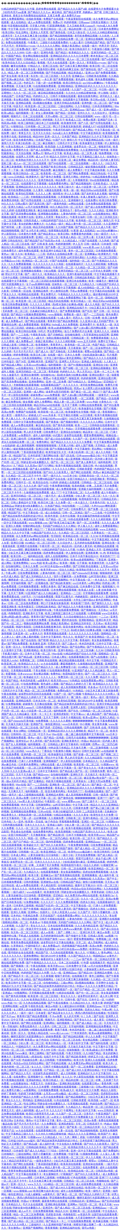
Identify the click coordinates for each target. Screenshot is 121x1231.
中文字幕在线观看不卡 (107, 274)
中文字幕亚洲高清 (90, 133)
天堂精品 (100, 445)
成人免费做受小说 (35, 539)
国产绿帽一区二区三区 (76, 368)
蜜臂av (47, 378)
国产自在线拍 (29, 640)
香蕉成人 (60, 788)
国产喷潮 (43, 640)
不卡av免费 (56, 1016)
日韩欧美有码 (112, 650)
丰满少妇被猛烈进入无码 (67, 811)
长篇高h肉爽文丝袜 (68, 69)
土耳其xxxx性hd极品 (35, 364)
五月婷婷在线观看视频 (87, 542)
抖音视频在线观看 (18, 25)
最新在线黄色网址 (88, 96)
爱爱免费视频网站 (94, 435)
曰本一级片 (33, 52)
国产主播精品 (36, 781)
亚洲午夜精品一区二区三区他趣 (76, 650)
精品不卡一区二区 (16, 287)
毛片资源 (60, 257)
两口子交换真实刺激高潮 (67, 126)
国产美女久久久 (87, 767)
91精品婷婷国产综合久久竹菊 (58, 220)
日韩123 (6, 888)
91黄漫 (74, 230)
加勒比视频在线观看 (58, 338)
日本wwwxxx (25, 673)
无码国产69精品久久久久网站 (60, 526)
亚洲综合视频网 (94, 39)
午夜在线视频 (9, 694)
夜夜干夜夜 (113, 989)
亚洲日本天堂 (104, 620)
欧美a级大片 (9, 317)
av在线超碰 (8, 445)
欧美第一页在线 (34, 821)
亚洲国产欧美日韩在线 (54, 166)
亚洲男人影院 (78, 707)
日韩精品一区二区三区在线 (97, 482)
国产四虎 (45, 727)
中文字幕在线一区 (105, 129)
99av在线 (57, 653)
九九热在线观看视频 (62, 952)
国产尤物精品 (56, 334)
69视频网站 (21, 992)
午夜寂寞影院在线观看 (79, 19)
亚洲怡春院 (17, 388)
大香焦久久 (105, 401)
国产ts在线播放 (110, 59)
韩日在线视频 (30, 919)
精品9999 (38, 136)
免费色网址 (43, 442)
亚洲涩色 (48, 1207)
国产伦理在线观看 (100, 123)
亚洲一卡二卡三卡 (104, 371)
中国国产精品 (14, 56)
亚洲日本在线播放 (76, 281)
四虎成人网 (12, 69)
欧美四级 (50, 146)
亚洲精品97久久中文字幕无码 (96, 136)
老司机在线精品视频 (87, 529)
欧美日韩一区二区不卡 (83, 838)
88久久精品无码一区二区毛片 (67, 207)
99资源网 (50, 647)
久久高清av (31, 465)
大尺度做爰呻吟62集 (40, 610)
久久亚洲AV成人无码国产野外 (97, 321)
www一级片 (101, 116)
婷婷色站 (85, 176)
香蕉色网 (23, 109)
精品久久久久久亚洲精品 (104, 804)
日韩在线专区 (16, 240)
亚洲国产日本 (105, 119)
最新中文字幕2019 (85, 885)
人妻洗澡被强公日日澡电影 (43, 855)
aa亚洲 (23, 1006)
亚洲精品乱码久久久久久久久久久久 (96, 86)
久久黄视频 (47, 976)
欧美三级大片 (67, 186)
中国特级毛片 (33, 945)
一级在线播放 (10, 949)
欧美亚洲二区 (9, 663)
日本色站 (6, 821)
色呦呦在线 (84, 878)
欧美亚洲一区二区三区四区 (41, 106)
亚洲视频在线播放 (48, 213)
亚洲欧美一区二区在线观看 (85, 1211)
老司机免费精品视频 (86, 35)
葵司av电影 (81, 210)
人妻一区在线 (24, 227)
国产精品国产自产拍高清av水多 (43, 240)
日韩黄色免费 (98, 771)
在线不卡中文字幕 (54, 1056)
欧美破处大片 (32, 677)
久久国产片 (14, 459)
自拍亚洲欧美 (97, 479)
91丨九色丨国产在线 (93, 1016)
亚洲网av (33, 912)
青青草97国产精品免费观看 (63, 321)
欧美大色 (79, 1060)
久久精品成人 (70, 240)
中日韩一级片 (107, 89)
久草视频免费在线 (68, 197)
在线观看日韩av (91, 1083)
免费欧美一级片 (73, 314)
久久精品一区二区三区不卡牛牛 (24, 475)
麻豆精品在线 (44, 425)
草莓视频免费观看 (16, 737)
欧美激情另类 (69, 123)
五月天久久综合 (42, 133)
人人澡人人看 (108, 1154)
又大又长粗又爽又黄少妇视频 (31, 35)
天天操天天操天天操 (80, 1046)
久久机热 (104, 35)
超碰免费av (36, 395)
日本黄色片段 (98, 502)
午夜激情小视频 (101, 49)
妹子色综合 (51, 821)
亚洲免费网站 (37, 381)
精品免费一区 (63, 180)
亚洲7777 (102, 798)
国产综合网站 (78, 647)
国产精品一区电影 (65, 113)
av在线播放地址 (102, 213)
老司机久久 (106, 96)
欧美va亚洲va (50, 563)
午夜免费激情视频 (60, 485)
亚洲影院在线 (21, 1056)
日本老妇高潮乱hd (11, 1107)
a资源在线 (36, 1056)
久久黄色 (38, 190)
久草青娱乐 (98, 532)
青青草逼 (23, 317)
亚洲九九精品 (16, 207)
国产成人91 (42, 351)
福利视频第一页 (25, 113)
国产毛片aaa (8, 1016)
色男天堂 (104, 45)
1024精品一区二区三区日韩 (40, 542)
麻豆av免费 (103, 932)
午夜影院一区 (53, 801)
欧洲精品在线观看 (29, 294)
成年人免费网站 (43, 401)
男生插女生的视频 (21, 831)
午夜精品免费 (31, 915)
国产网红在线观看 (81, 472)
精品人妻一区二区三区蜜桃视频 (26, 72)
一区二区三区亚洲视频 (39, 767)
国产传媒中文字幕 (76, 935)
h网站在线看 (48, 764)
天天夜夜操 (75, 348)
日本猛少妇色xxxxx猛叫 (54, 418)
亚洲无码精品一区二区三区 (73, 270)
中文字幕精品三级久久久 (91, 156)
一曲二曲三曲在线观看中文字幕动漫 (84, 734)
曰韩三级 (93, 1177)
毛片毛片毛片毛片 (23, 351)
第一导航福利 (10, 1026)
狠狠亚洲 (74, 378)
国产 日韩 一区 (102, 311)
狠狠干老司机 (63, 976)
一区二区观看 (87, 398)
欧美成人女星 (86, 589)
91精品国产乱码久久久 (44, 532)
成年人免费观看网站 (13, 19)
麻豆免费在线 (14, 401)
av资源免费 (43, 459)
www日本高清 (70, 724)
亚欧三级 (6, 163)
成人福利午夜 (107, 875)
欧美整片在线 (9, 136)
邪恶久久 (78, 317)
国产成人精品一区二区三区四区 (26, 1221)
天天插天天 (91, 774)
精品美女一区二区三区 (96, 432)
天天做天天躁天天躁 (17, 724)
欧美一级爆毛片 (98, 281)
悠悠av (77, 388)
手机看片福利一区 (13, 653)
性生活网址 (22, 32)
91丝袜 (108, 757)
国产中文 (112, 878)
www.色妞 (92, 401)
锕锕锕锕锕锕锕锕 (83, 720)
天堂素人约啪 (38, 25)
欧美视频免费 (111, 133)
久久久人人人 (49, 677)
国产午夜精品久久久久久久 (21, 180)
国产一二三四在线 (43, 49)
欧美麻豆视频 (101, 1221)
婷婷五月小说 (96, 1056)
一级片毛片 (50, 495)
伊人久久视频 (72, 193)
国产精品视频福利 (81, 183)
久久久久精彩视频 (95, 264)
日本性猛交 (8, 361)
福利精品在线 (36, 556)
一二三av (103, 616)
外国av (31, 408)
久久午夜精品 (83, 106)
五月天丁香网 (70, 405)
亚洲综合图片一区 (99, 375)
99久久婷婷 (7, 210)
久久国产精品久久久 (55, 200)
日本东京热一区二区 (45, 700)
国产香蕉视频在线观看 (67, 875)
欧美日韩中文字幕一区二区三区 (24, 982)
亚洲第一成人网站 (34, 391)
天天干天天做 (24, 774)
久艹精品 (18, 465)
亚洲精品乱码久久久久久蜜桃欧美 (67, 731)
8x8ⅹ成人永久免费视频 (66, 133)
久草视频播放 (82, 539)
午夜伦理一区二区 (63, 267)
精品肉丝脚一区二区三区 (83, 29)
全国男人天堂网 (25, 156)
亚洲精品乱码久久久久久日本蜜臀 (69, 56)
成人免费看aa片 (15, 321)
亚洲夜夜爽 (92, 553)
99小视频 (85, 724)
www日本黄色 (110, 613)
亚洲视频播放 (90, 875)
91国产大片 (59, 139)
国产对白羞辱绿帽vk (17, 39)
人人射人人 (110, 361)
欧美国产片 (29, 459)
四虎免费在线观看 (53, 553)
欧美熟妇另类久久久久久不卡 (33, 160)
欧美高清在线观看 (71, 1164)
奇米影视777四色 (80, 603)
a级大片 (40, 338)
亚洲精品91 (50, 1217)
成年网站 (54, 868)
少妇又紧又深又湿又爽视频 (104, 307)
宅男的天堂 (54, 643)
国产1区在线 (67, 455)
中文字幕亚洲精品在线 (91, 139)
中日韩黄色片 (112, 512)
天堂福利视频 (19, 583)
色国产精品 (99, 344)
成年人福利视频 (42, 435)
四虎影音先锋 (54, 1214)
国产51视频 (74, 694)
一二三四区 (83, 506)
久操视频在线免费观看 (37, 492)
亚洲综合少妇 (101, 364)
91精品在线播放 (62, 814)
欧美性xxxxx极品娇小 (80, 851)
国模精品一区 (109, 633)
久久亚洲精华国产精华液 (94, 150)
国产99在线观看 (57, 163)
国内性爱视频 (54, 841)
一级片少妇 (67, 855)
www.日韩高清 (106, 1110)
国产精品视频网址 (43, 979)
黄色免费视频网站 (105, 79)
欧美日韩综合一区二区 (54, 29)
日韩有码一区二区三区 (24, 734)
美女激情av (14, 1228)
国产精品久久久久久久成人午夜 (93, 227)
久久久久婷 (30, 485)
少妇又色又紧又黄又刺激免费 (86, 418)
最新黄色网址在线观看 (55, 1201)
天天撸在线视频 (43, 704)
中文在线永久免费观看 (69, 1144)
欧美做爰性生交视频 (91, 143)
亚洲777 (103, 1177)
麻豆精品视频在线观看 (51, 92)
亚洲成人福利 (55, 825)
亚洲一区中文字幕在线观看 (86, 1150)
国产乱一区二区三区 (63, 462)
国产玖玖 (87, 311)
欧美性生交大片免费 (102, 814)
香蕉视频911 (109, 411)
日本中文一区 (97, 999)
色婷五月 (29, 82)
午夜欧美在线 (28, 69)
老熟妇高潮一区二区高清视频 (35, 814)
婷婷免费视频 (21, 354)
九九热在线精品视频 (35, 1003)
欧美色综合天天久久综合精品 (19, 62)
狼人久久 (80, 952)
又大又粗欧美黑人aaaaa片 (81, 25)
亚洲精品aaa (95, 381)
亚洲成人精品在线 (40, 109)
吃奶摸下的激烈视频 (30, 1093)
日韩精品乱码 (77, 1201)
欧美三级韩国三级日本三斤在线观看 (49, 89)
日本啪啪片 (8, 1154)
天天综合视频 (24, 153)
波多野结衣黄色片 (88, 996)
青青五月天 (25, 133)
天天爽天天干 (16, 791)
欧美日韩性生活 (72, 82)
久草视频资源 (81, 180)
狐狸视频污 (109, 586)
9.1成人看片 (76, 42)
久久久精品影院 (94, 757)
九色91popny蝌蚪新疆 (45, 398)
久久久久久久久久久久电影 (48, 264)
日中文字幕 (17, 1019)
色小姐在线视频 (104, 465)
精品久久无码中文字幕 (62, 156)
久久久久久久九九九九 (95, 915)
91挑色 (81, 549)
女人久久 (112, 502)
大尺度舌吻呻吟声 (21, 398)
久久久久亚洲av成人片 (23, 771)
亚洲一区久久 (77, 62)
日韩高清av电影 (105, 1170)
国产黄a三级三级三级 (102, 808)
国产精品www (41, 774)
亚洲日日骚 (42, 448)
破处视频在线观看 (95, 166)
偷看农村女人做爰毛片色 (55, 959)
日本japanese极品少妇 (88, 455)
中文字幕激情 (82, 448)
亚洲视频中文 (76, 200)
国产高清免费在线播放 (24, 213)
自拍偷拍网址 (14, 566)
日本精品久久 (91, 761)
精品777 (97, 391)
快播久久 (10, 1197)
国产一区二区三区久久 (98, 673)
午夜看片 (33, 42)
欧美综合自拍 (41, 482)
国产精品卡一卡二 (56, 1221)
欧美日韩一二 (19, 556)
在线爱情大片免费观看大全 (43, 630)
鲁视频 (41, 62)
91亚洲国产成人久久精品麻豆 (42, 593)
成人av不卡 (42, 156)
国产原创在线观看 (34, 1107)
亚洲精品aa (7, 506)
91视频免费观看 (89, 1154)
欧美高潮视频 (63, 831)
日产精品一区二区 (56, 519)
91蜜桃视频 (94, 613)
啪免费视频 (105, 153)
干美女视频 (39, 670)
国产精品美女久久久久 (61, 1013)
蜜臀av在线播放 (94, 351)
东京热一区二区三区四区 (44, 76)
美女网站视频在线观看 (36, 56)
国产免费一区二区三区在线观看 (63, 247)
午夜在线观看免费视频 (66, 610)
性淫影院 (56, 536)
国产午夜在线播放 (58, 1003)
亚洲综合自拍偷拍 (71, 432)
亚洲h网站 (49, 1023)
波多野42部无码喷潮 (57, 391)
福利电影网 (105, 462)
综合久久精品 (67, 569)
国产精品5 (61, 52)
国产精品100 (85, 972)
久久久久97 (47, 902)
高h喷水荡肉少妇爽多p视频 (68, 304)
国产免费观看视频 (106, 72)
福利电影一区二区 (80, 260)
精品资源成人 (76, 72)
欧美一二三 (81, 425)
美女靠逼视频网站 (102, 640)
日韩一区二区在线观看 (74, 868)
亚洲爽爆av (91, 254)
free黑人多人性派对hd (31, 801)
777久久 (64, 630)
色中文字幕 (93, 660)
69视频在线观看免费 (41, 1029)
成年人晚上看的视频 (28, 636)
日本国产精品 (24, 96)
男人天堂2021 (85, 371)
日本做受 (106, 244)
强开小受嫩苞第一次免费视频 (70, 576)
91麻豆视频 (109, 630)
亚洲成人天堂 (94, 549)
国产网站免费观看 (78, 173)
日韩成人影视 (9, 344)
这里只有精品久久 (77, 479)
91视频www (108, 764)
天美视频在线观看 (21, 670)
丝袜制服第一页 (76, 1050)
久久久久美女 (81, 814)
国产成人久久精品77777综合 (41, 1150)
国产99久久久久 (111, 304)
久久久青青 (20, 1137)
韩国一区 (95, 411)
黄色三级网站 (97, 976)
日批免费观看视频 (28, 573)
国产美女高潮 (9, 76)
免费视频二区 (28, 660)
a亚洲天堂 (7, 35)
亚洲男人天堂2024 (69, 361)
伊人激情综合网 (59, 291)
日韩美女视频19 (99, 22)
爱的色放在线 (70, 620)
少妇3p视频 (50, 270)
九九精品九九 (87, 284)
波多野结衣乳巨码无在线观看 (35, 694)
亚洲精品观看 (24, 103)
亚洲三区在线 (51, 66)
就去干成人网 (104, 858)
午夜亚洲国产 (60, 378)
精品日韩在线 (98, 173)
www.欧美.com (91, 247)
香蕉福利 (85, 640)
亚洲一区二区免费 (56, 381)
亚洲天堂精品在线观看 (67, 103)
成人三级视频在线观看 (31, 794)
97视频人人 (93, 952)
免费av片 (58, 22)
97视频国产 (67, 1174)
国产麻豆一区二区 (107, 277)
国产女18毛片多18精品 (34, 230)
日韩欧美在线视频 (96, 76)
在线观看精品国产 (51, 385)
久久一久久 (108, 495)
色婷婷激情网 (63, 244)
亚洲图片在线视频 (27, 546)
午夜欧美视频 (49, 922)
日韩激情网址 (36, 438)
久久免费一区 (63, 502)
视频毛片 (16, 116)
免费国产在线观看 (53, 19)
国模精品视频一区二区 (14, 89)
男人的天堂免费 (33, 432)
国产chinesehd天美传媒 (85, 573)
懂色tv (29, 1120)
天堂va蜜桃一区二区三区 (59, 116)
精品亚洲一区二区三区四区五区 (101, 1107)
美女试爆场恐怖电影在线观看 (94, 516)
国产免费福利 (111, 1150)
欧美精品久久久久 (79, 52)
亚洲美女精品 (42, 657)
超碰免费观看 (54, 1036)
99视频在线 (63, 1177)
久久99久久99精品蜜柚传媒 (102, 32)
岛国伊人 (45, 912)
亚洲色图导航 (19, 600)
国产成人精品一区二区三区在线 (93, 848)
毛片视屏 (112, 354)
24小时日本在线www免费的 (56, 566)
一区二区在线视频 (78, 163)
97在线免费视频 (30, 684)
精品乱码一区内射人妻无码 (103, 160)
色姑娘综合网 (30, 1060)
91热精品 (74, 680)
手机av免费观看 (79, 291)
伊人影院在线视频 (18, 395)
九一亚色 (18, 821)
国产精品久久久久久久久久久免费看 (72, 442)
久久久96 (16, 778)
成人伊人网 (112, 922)
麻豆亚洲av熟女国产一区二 (99, 778)
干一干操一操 (16, 170)
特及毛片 (18, 106)
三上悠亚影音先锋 (92, 811)
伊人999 (45, 1050)
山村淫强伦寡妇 (76, 257)
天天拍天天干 (111, 1023)
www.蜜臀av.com (71, 801)
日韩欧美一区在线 (21, 291)
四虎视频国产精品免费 (38, 170)
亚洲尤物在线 (46, 180)
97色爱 (85, 962)
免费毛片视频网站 (48, 687)
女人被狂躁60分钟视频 (72, 1006)
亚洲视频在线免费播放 (66, 150)
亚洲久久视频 (14, 526)
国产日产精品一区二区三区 (29, 841)
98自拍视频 (69, 506)
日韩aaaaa (83, 22)
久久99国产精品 (92, 1053)
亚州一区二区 (96, 297)
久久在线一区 (108, 247)
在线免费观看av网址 (92, 680)
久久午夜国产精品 (11, 509)
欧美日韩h (8, 32)
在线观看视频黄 (11, 307)
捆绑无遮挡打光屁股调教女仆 (28, 1036)
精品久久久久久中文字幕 (15, 532)
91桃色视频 (93, 1137)
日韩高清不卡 (95, 1123)
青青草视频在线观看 (55, 633)
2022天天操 (42, 1127)
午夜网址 (68, 1110)
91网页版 (60, 59)
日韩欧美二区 (26, 344)
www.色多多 (49, 415)
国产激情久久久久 (102, 603)
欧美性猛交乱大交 (56, 452)
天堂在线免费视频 (85, 855)
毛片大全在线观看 (57, 62)
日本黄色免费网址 (108, 29)
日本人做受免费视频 (30, 858)
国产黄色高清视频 (63, 425)
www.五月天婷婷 (87, 341)
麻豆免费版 (80, 160)
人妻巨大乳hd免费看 (99, 781)
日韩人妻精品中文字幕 (24, 502)
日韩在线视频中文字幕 (101, 707)
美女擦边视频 (21, 99)
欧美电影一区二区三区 (89, 220)
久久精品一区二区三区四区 (102, 257)
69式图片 (58, 435)
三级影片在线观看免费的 (54, 42)
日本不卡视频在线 (71, 717)
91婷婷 (54, 482)
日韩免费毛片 (9, 250)
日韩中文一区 (24, 482)
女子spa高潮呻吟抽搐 (38, 284)
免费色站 (55, 673)
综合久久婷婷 (92, 865)
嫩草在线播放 (19, 66)
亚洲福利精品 (34, 1080)
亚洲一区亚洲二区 (61, 160)
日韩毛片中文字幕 (67, 143)
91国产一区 (60, 694)
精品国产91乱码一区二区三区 (52, 905)
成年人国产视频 (84, 445)
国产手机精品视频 (56, 72)
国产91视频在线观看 (80, 364)
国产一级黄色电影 (56, 203)
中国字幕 (73, 1154)
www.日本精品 (16, 176)
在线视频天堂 (98, 962)
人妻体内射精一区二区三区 (76, 213)
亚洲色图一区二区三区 (94, 103)
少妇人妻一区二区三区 (88, 495)
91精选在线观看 (65, 992)
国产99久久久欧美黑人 (56, 472)
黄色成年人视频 (84, 79)
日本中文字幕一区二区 (38, 653)
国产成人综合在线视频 (58, 438)
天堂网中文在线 (105, 982)
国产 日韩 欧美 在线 (42, 244)
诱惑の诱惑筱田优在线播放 (90, 1013)
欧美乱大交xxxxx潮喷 (37, 388)
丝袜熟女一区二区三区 (65, 284)
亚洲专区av (22, 741)
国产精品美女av (47, 234)
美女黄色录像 (100, 724)
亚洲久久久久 (102, 331)
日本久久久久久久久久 (48, 861)
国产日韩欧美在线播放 (86, 566)
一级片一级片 (9, 959)
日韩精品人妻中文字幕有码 (63, 744)
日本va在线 (70, 878)
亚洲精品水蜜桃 (55, 794)
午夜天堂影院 (74, 1053)
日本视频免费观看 (106, 250)
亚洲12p (89, 72)
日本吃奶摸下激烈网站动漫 (43, 455)
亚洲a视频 (54, 620)
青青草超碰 (98, 892)
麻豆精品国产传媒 (34, 519)
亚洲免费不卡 (88, 324)
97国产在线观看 (88, 240)
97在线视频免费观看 (59, 670)
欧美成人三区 (74, 119)
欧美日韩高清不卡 (80, 49)
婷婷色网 (112, 861)
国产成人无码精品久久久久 (36, 576)
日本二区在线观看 (33, 116)
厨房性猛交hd (101, 828)
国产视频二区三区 (11, 82)
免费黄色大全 (21, 150)
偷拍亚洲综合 (53, 724)
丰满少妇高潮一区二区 (28, 143)
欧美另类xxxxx (49, 569)
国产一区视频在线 (38, 583)
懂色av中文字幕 (53, 153)
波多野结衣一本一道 (52, 828)
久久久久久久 (71, 385)
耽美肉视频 (78, 485)
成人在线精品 (19, 22)
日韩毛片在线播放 (76, 737)
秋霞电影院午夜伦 (89, 499)
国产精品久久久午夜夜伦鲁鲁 (75, 606)
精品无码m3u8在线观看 (94, 190)
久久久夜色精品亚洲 (87, 925)
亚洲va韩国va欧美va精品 (15, 616)
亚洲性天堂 (77, 774)
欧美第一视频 (68, 563)
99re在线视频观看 (100, 180)
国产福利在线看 (99, 1043)
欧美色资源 (52, 516)
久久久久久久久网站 (49, 45)
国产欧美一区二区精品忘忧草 (99, 959)
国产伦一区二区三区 (25, 257)
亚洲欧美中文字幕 (33, 613)
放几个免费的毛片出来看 (78, 331)
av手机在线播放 (52, 99)
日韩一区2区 (58, 1050)
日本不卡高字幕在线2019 (36, 307)
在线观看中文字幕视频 (76, 99)
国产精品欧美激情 (60, 583)
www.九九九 (35, 1184)
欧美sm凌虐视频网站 (60, 328)
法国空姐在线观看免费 (21, 237)
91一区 (18, 1003)
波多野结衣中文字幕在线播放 (58, 942)
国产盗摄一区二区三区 (86, 754)
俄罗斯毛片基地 (60, 559)
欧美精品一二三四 (18, 197)
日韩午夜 (70, 999)
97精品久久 (34, 66)
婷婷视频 (47, 119)
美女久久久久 (20, 888)
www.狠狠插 (55, 314)
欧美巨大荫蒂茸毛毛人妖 (40, 1113)
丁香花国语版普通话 (33, 452)
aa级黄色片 (43, 680)
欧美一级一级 (72, 190)
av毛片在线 (47, 59)
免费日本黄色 (49, 586)
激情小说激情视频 (93, 882)
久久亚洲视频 (64, 146)
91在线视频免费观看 (45, 86)
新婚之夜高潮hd (71, 45)
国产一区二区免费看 (88, 522)
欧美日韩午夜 (49, 650)
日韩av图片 (21, 203)
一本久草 (47, 79)
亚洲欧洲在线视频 (18, 297)
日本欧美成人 (101, 183)
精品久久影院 (109, 1090)
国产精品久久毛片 (21, 1073)
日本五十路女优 (76, 32)
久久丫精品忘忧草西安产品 (17, 1160)
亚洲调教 (23, 1029)
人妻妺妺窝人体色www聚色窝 (65, 929)
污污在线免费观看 (43, 596)
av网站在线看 (76, 203)
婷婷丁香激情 (46, 257)
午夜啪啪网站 (64, 1060)
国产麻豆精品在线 (68, 586)
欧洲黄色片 (33, 176)
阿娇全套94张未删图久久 (35, 462)
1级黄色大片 (97, 596)
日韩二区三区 (38, 39)
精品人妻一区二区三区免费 (69, 401)
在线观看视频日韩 (79, 657)
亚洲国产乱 (51, 361)
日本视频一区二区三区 (38, 126)
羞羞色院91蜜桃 (46, 69)
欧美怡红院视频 (25, 193)
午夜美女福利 (78, 217)
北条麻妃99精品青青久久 (44, 311)
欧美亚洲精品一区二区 (102, 636)
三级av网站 (67, 982)
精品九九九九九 (17, 838)
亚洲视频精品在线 (106, 1066)
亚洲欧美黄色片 (70, 741)
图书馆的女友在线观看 (21, 952)
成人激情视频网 (25, 445)
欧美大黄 (23, 76)
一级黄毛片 (102, 395)
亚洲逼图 (6, 908)
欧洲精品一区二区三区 (35, 260)
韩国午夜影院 (24, 626)
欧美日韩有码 (102, 851)
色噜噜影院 (15, 613)
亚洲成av (7, 992)
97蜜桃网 (35, 1201)
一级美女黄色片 (43, 1160)
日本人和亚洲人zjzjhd (64, 912)
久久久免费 (92, 677)
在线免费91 (91, 200)
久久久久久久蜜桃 (40, 304)
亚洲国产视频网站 (33, 1228)
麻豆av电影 (51, 1006)
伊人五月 (78, 244)
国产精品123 (111, 1103)
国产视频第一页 (20, 966)
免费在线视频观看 (16, 42)
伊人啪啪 (103, 92)
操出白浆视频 (21, 129)
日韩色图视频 (44, 707)
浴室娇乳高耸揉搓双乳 (46, 1073)
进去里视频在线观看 (38, 589)
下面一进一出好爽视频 (49, 82)
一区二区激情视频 (98, 747)
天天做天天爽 (24, 86)
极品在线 (7, 1123)
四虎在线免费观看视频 (96, 872)
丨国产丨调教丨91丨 (67, 932)
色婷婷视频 (70, 22)
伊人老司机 (36, 741)
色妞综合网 (25, 499)
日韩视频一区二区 (29, 851)
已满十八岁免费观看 (30, 761)
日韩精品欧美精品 (85, 277)
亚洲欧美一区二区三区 (62, 784)
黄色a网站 (107, 952)
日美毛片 (89, 1113)
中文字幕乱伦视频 (68, 415)
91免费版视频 (14, 704)
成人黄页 (6, 415)
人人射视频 (8, 925)
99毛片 (42, 331)
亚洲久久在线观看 (95, 1060)
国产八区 (83, 123)
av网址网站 (94, 583)
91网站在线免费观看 (91, 405)
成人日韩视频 (64, 764)
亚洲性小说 (61, 49)
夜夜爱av (30, 1039)
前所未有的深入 (38, 888)
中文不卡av (44, 734)
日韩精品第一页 (80, 338)
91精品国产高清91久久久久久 (89, 831)
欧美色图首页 (26, 606)
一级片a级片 (18, 892)
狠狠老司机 (105, 146)
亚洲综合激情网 (30, 375)
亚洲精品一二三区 (71, 593)
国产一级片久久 (34, 274)
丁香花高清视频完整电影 (59, 529)
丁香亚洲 (101, 559)
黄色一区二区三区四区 (81, 250)
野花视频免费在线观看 (62, 1197)
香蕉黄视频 (51, 1228)
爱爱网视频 (45, 895)
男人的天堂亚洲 (74, 757)
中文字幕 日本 (81, 804)
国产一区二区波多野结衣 (97, 348)
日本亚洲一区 (21, 633)
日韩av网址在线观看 (107, 1086)
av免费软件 (25, 435)
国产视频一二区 (57, 1147)
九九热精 (104, 240)
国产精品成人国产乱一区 (74, 771)
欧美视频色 (42, 344)
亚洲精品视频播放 (100, 368)
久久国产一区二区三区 (84, 89)
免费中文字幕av (107, 341)
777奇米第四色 (79, 1033)
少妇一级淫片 (101, 234)
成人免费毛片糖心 (11, 1090)
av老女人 (56, 1117)
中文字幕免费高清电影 (106, 442)
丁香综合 (47, 751)
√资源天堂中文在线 (36, 929)
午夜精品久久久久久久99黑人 (75, 294)
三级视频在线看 (34, 146)
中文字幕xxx (78, 714)
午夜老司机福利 (62, 129)
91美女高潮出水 (15, 146)
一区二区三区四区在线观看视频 (47, 281)
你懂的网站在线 (42, 267)
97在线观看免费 (68, 398)
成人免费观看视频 (29, 324)
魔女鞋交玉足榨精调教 (70, 1009)
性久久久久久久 (17, 630)
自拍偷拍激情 (73, 334)
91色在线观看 (62, 1100)
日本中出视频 (10, 277)
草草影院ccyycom (26, 45)
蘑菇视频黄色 (33, 549)
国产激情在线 (58, 32)
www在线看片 (35, 892)
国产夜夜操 (52, 422)
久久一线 (56, 972)
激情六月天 (7, 143)
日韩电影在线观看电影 (33, 277)
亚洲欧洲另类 (36, 361)
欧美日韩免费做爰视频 (15, 304)
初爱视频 (11, 673)
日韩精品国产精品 (95, 42)
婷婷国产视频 (111, 1003)
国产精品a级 (33, 79)
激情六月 (72, 139)
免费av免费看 (53, 1076)
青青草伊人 (57, 344)
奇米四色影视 (87, 643)
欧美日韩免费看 (108, 200)
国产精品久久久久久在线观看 (100, 358)
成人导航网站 (96, 942)
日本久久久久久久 (35, 825)
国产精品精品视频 (73, 1036)
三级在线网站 (66, 106)
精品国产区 (20, 455)
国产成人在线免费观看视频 (101, 207)
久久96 (19, 254)
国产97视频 (110, 408)
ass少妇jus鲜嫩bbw (93, 82)
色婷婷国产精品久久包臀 (35, 972)
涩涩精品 (108, 381)
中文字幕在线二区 (73, 492)
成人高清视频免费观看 (73, 687)
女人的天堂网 (72, 1016)
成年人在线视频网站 (57, 556)
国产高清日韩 (37, 203)
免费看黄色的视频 (81, 234)
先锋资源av (51, 1083)
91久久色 (66, 808)
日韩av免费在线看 (59, 888)
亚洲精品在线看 (96, 861)
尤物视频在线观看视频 (43, 197)
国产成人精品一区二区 (89, 1023)
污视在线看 (35, 428)
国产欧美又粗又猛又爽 (62, 522)
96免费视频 (42, 720)
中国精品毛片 (109, 660)
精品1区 (6, 529)
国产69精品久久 (25, 338)
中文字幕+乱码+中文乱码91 (24, 29)
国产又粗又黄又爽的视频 (74, 66)
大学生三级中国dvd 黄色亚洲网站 (63, 358)
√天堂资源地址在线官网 (96, 334)
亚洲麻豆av (78, 76)
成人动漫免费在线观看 (89, 1184)
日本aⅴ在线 (45, 811)
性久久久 (68, 636)
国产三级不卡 (90, 801)
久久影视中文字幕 (11, 650)
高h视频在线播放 (43, 103)
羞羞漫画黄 (9, 546)
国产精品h (62, 647)
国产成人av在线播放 (48, 808)
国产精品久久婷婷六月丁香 (76, 684)
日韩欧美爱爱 (85, 469)
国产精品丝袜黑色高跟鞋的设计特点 (23, 516)
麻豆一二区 (17, 929)
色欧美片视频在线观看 (59, 781)
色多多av (36, 378)
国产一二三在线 (20, 334)
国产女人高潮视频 (16, 744)
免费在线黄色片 (29, 1026)
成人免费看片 (75, 170)
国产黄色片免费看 (51, 176)
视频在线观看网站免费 (60, 277)
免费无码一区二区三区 (71, 677)
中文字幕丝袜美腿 (95, 170)
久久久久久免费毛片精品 (99, 986)
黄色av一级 (7, 254)
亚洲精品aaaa (77, 109)
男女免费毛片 (49, 294)
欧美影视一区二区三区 (54, 173)
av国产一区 (106, 1100)
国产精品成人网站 (83, 129)
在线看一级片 (90, 45)
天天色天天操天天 (105, 1117)
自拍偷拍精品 (66, 885)
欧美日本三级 (38, 354)
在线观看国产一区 (62, 989)
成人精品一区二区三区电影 (84, 1093)
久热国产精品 (53, 506)
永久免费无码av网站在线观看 (33, 536)
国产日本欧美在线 (11, 902)
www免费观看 (52, 395)
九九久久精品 (97, 210)
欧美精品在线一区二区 (76, 536)
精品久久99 (62, 1211)
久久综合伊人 (100, 113)
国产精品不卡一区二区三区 (24, 976)
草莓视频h (36, 99)
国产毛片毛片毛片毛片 (27, 1123)
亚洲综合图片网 (107, 378)
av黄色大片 (36, 633)
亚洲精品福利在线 (70, 1228)
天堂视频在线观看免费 (49, 368)
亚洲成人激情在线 (91, 361)
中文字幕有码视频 (29, 959)
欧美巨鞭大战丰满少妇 (46, 1191)
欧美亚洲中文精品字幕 (54, 250)
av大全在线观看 (50, 663)
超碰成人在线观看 (36, 328)
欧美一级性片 (93, 1191)
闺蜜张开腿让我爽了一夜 (87, 1224)
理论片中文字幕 (14, 274)
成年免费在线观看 (29, 250)
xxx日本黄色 (80, 583)
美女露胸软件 (36, 600)
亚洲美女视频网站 (58, 579)
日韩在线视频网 (84, 116)
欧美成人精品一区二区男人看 (81, 153)
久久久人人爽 (44, 193)
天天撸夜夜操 (75, 351)
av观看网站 (30, 1090)
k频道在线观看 (53, 190)
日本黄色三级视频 (23, 905)
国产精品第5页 (56, 835)
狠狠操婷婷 (106, 573)
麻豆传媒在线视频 (48, 210)
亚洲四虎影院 (101, 606)
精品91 (76, 751)
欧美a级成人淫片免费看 (44, 969)
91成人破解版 (33, 1194)
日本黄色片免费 (27, 234)
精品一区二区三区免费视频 (40, 690)
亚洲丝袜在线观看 (33, 757)
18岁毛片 (26, 596)
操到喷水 (58, 193)
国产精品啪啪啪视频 (61, 35)
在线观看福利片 (75, 264)
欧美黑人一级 (105, 324)
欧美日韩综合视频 (26, 331)
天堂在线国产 (48, 915)
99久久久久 (7, 203)
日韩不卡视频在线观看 (63, 96)
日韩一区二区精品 (72, 512)
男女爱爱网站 (55, 331)
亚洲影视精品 (66, 86)
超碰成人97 (89, 126)
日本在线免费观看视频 (61, 925)
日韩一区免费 (93, 317)
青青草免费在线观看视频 (25, 942)
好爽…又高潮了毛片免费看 (102, 485)
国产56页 (21, 361)
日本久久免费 (73, 354)
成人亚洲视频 (73, 459)
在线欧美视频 (34, 19)
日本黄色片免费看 (36, 620)
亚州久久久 (84, 113)
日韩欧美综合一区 (89, 475)
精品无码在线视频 (43, 227)
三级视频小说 (86, 1086)
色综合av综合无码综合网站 (86, 888)
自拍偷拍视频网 (60, 774)
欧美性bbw (95, 949)
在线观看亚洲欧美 (25, 210)
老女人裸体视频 (45, 113)
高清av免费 (8, 411)
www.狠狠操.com (38, 522)
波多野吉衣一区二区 (85, 146)
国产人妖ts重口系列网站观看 (90, 328)
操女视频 (28, 401)
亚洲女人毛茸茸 (39, 32)
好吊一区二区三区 (107, 885)
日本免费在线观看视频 (98, 203)
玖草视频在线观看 (109, 536)
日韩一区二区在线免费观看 (23, 603)
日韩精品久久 (32, 59)
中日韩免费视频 (32, 778)
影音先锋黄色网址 (23, 139)
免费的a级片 (64, 690)
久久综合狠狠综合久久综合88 (80, 616)
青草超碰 (53, 371)
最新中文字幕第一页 (65, 767)
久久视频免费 (56, 818)
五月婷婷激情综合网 (52, 935)
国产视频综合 (89, 610)
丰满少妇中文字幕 (78, 1043)
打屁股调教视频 (56, 25)
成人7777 (56, 492)
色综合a (28, 1117)
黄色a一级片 (97, 697)
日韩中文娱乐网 (91, 751)
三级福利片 (106, 1039)
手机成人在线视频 (29, 935)
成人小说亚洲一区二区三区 (91, 186)
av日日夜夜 (86, 415)
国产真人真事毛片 (86, 462)
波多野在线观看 (73, 435)
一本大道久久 (19, 408)
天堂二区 (81, 942)
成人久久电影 (93, 304)
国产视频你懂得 (69, 422)
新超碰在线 (25, 136)
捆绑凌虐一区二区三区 (21, 579)
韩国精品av (99, 956)
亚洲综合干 (66, 210)
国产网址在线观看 (35, 321)
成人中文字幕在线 (26, 687)
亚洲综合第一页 (111, 542)
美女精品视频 (90, 1039)
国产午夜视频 (31, 908)
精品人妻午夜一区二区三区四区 (84, 223)
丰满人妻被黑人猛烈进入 (94, 197)
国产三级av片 (70, 643)
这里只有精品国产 (18, 835)
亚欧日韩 (88, 465)
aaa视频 (109, 935)
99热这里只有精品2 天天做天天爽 (67, 747)
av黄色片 (112, 956)
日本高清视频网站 (102, 106)
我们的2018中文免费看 (91, 700)
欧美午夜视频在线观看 (69, 465)
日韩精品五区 (76, 166)
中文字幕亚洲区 (101, 539)
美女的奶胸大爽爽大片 (31, 223)
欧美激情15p (107, 895)
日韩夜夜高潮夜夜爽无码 (47, 626)
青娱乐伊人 (62, 217)
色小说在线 (57, 459)
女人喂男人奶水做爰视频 (96, 388)
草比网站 (97, 448)
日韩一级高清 (92, 244)
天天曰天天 (27, 1127)
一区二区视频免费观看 (40, 788)
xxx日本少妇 (70, 475)
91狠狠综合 (17, 126)
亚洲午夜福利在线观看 (80, 274)
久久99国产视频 (64, 227)
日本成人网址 (59, 657)
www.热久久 (33, 751)
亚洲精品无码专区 (81, 623)
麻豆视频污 (49, 143)
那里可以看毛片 (64, 596)
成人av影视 (58, 307)
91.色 (103, 553)
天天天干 (59, 119)
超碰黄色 (28, 704)
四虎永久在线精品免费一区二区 (66, 39)
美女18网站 (20, 731)
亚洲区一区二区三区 (47, 237)
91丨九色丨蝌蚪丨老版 (72, 1137)
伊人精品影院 (31, 418)
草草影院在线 (32, 166)
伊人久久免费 (93, 1036)
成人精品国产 (95, 714)
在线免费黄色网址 (58, 183)
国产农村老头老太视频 (94, 193)
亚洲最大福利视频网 (90, 489)
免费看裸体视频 (100, 338)
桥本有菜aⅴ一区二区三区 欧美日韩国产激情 (48, 848)
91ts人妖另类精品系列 (28, 119)
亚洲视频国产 (51, 761)
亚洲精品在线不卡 (77, 307)
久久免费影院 (49, 1123)
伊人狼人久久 (14, 418)
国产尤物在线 (58, 351)
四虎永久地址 (88, 902)
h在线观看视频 (105, 126)
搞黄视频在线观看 (58, 230)
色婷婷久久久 (41, 96)
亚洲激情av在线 (50, 882)
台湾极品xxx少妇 (11, 260)
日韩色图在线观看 (13, 825)
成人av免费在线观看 (39, 22)
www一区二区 (60, 109)
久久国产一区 (81, 438)
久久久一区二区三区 (25, 92)
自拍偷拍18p (48, 375)
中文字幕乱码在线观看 (102, 291)
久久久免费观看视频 (20, 264)
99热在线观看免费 (78, 519)
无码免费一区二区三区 (15, 311)
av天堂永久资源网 (100, 270)
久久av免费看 (92, 492)
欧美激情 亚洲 (38, 643)
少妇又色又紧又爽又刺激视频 (25, 553)
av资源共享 (84, 1214)
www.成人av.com (10, 358)
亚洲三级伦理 (19, 438)
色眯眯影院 (82, 596)
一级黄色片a (20, 415)
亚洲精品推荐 (41, 291)
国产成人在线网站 (41, 150)
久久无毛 (65, 76)
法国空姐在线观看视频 (42, 489)
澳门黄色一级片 (80, 697)
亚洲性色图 (47, 52)
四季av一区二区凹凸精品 (54, 838)
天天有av (103, 610)
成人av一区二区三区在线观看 (83, 59)
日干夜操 (82, 563)
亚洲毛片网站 (71, 176)
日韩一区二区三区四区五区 (102, 217)
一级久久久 (97, 163)
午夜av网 (11, 573)
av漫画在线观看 (34, 1019)
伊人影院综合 (9, 234)
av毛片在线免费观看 (37, 207)
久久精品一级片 (55, 223)
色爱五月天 (37, 1083)
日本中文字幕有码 (51, 636)
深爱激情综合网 (55, 1107)
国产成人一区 (94, 109)
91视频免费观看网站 (35, 314)
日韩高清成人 (32, 220)
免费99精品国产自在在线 (51, 479)
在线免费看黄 (91, 1167)
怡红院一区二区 (41, 989)
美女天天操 (105, 1204)
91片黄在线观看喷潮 (30, 1217)
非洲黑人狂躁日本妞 (71, 969)
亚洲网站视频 (10, 1006)
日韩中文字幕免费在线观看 (51, 348)
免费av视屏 (89, 119)
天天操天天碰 (104, 237)
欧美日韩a (7, 1120)
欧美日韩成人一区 (81, 301)
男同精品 (112, 479)
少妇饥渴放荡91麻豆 (94, 354)
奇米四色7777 (108, 556)
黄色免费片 (112, 314)
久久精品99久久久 (80, 1003)
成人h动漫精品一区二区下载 (94, 287)
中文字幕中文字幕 (103, 1046)
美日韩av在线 (98, 99)
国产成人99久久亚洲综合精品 (40, 509)
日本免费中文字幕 (90, 586)
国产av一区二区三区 (68, 898)
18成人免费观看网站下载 (72, 297)
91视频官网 (107, 865)
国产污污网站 (46, 465)
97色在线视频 (79, 1177)
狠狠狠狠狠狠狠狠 (41, 129)
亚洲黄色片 (15, 479)
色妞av (70, 428)
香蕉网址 (46, 324)
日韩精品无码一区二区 (46, 499)
